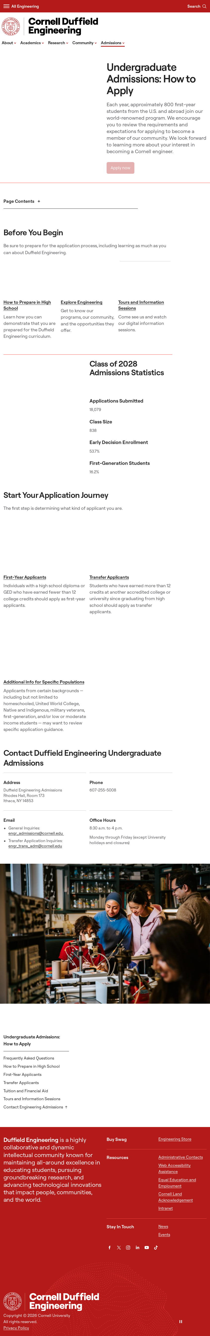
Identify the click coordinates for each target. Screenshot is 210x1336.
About (9, 42)
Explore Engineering (81, 302)
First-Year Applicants (24, 577)
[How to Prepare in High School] (30, 279)
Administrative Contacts (180, 1157)
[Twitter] (119, 1247)
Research (58, 42)
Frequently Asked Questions (28, 1058)
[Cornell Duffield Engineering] (116, 1302)
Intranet (165, 1208)
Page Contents (19, 201)
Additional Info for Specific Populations (43, 682)
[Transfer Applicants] (131, 544)
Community (84, 42)
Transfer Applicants (109, 577)
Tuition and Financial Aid (25, 1090)
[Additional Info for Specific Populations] (44, 649)
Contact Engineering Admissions (33, 1106)
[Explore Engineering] (88, 279)
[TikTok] (156, 1247)
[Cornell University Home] (12, 1301)
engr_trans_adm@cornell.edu (35, 845)
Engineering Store (174, 1138)
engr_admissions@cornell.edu (36, 833)
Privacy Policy (16, 1327)
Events (164, 1234)
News (163, 1226)
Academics (32, 42)
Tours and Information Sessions (31, 1098)
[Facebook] (109, 1247)
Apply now (120, 167)
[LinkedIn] (137, 1247)
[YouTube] (147, 1247)
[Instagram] (128, 1247)
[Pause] (181, 1322)
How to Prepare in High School (31, 1066)
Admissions (113, 42)
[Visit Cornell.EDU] (11, 26)
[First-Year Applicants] (44, 544)
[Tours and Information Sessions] (145, 279)
